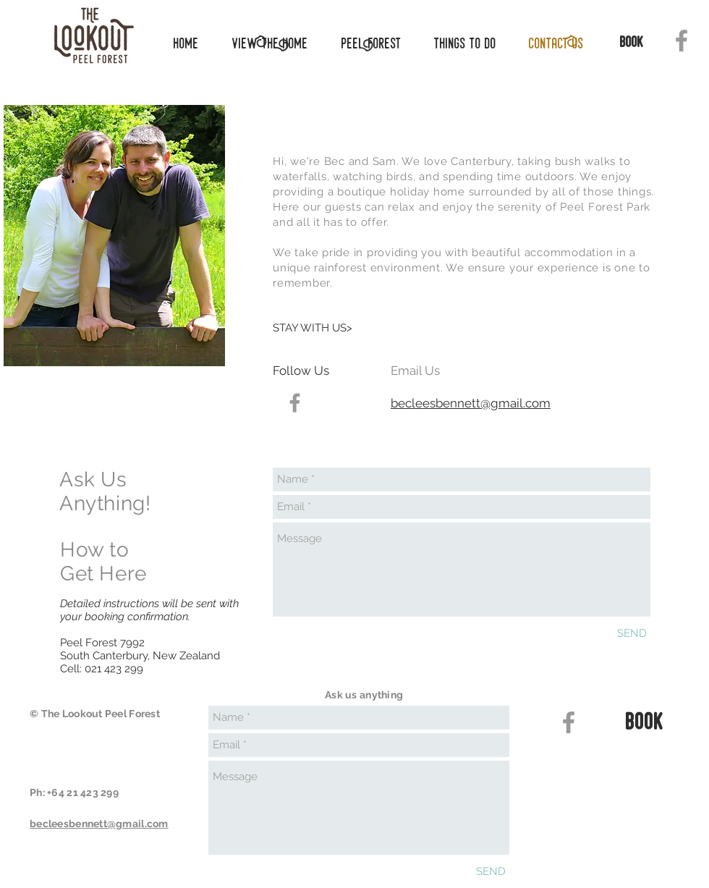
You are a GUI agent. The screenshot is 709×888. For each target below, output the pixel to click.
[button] (459, 44)
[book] (632, 43)
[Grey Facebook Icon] (681, 40)
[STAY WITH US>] (318, 327)
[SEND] (632, 633)
